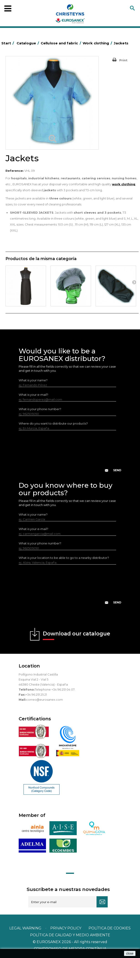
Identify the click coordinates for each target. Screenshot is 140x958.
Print (123, 60)
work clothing (123, 184)
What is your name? (33, 380)
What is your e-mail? (33, 394)
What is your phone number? (40, 409)
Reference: (14, 170)
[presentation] (70, 455)
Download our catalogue (76, 635)
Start (8, 43)
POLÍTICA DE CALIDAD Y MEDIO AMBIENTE (70, 935)
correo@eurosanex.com (44, 699)
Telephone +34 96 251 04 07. (55, 689)
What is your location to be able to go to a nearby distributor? (64, 558)
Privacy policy (66, 928)
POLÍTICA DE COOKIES (110, 928)
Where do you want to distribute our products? (53, 423)
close (130, 953)
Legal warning (25, 928)
